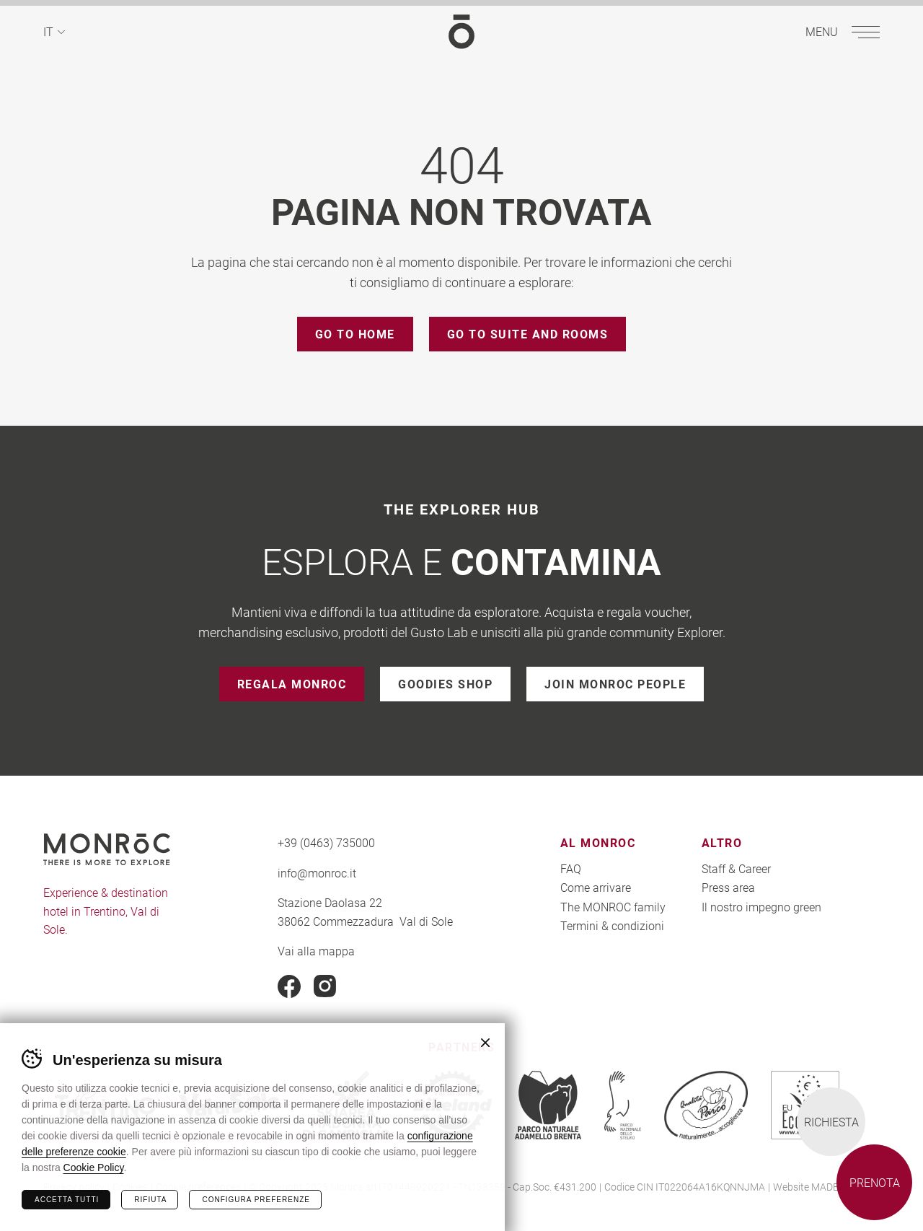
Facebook (289, 986)
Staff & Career (736, 868)
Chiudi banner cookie (485, 1042)
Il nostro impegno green (761, 906)
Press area (728, 887)
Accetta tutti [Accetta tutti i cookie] (67, 1200)
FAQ (570, 868)
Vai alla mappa (316, 950)
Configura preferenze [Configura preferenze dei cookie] (255, 1200)
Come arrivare (595, 887)
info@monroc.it (317, 872)
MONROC (461, 31)
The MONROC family (613, 906)
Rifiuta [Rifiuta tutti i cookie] (150, 1200)
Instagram (325, 986)
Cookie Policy (93, 1167)
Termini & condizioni (612, 925)
